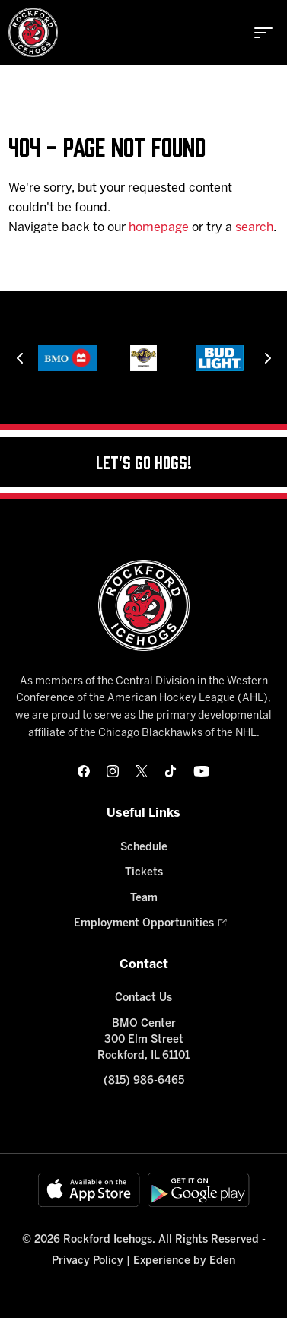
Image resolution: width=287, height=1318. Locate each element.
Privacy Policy (87, 1261)
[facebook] (84, 771)
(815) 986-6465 (144, 1081)
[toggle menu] (263, 33)
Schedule (143, 848)
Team (144, 899)
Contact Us (143, 998)
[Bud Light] (219, 358)
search (254, 227)
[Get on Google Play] (199, 1190)
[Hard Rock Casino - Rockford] (143, 358)
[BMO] (67, 358)
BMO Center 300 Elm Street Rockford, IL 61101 (143, 1040)
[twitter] (141, 771)
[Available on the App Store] (89, 1190)
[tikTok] (170, 771)
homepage (159, 227)
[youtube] (201, 771)
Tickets (144, 873)
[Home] (33, 32)
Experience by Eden (184, 1261)
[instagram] (113, 771)
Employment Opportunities (144, 924)
